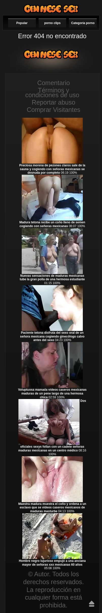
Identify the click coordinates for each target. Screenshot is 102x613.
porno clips (52, 23)
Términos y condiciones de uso (52, 92)
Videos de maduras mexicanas (51, 8)
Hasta (91, 604)
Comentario (53, 82)
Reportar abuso (53, 102)
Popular (22, 23)
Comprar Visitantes (53, 109)
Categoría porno (83, 23)
